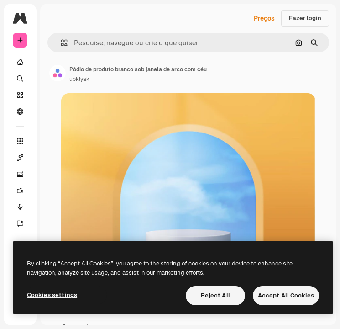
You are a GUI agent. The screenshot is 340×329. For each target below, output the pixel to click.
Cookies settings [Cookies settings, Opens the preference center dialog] (52, 295)
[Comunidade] (20, 111)
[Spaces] (20, 157)
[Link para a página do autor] (57, 73)
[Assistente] (20, 223)
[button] (60, 42)
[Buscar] (20, 78)
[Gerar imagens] (20, 174)
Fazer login (305, 18)
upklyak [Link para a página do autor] (79, 79)
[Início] (20, 62)
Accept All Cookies (286, 295)
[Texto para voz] (20, 207)
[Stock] (20, 95)
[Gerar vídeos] (20, 190)
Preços (264, 18)
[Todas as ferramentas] (20, 141)
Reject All (215, 295)
